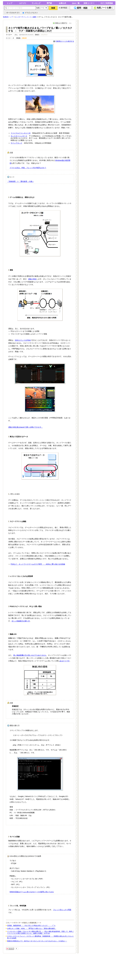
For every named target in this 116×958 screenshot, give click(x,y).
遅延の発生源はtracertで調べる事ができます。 (25, 427)
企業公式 (62, 3)
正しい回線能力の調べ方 (21, 621)
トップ (9, 3)
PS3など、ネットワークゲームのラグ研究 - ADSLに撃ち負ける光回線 (38, 564)
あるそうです (65, 661)
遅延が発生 (32, 279)
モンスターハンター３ (19, 136)
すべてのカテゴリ (12, 13)
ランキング (36, 3)
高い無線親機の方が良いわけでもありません (29, 655)
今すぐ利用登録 (106, 3)
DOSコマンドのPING (23, 340)
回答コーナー (89, 3)
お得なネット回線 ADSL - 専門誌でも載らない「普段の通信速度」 (31, 928)
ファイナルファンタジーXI (20, 133)
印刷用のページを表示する (65, 41)
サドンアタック (16, 143)
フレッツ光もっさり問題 (62, 910)
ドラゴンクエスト (30, 13)
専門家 (49, 3)
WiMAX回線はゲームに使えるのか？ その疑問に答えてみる (32, 892)
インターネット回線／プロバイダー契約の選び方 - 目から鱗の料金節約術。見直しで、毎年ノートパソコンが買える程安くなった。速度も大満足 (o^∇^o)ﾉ (40, 932)
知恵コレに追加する (60, 23)
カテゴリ (22, 3)
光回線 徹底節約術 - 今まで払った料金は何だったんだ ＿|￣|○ (31, 925)
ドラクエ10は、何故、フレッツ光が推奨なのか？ (28, 168)
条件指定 (64, 8)
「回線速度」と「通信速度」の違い (20, 181)
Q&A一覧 (75, 3)
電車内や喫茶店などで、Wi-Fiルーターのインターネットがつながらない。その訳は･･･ (37, 941)
